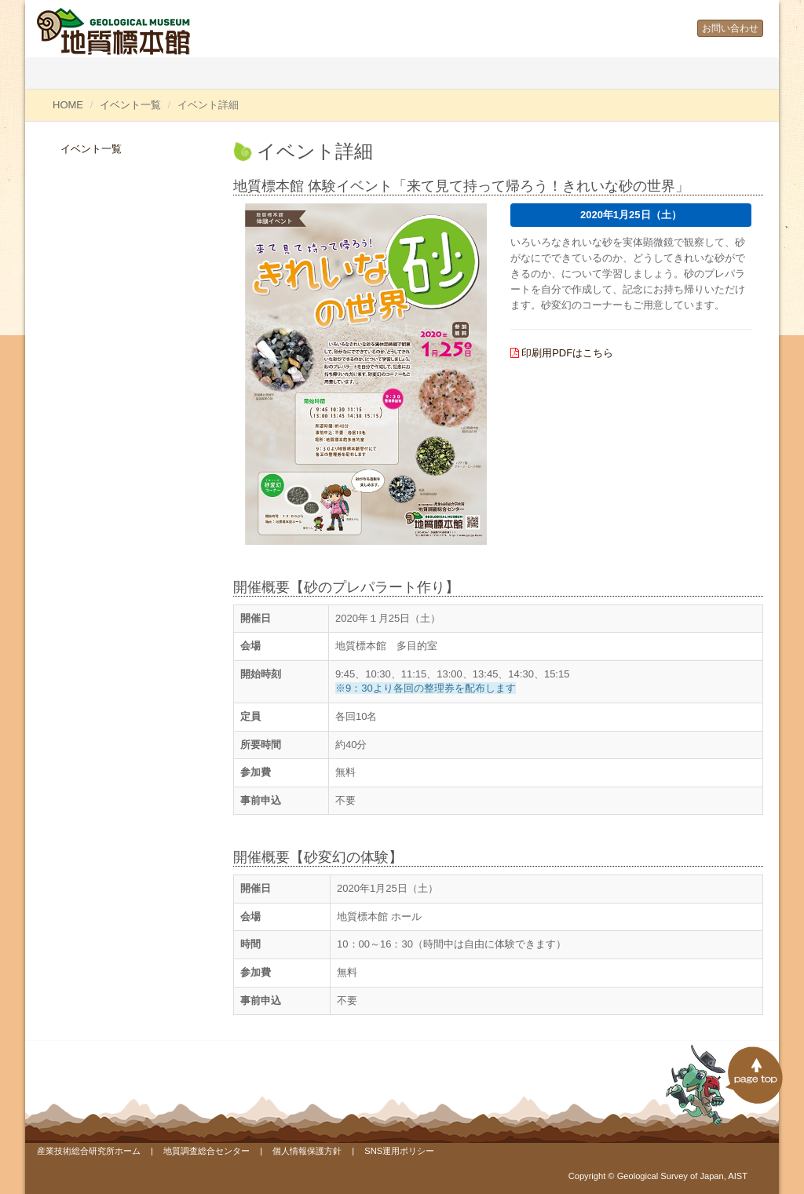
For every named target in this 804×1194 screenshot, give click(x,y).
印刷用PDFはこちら (567, 353)
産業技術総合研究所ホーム (89, 1151)
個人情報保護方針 (307, 1151)
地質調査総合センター (206, 1151)
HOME (68, 105)
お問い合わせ (730, 28)
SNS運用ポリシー (399, 1151)
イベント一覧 (130, 105)
